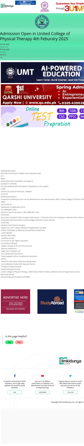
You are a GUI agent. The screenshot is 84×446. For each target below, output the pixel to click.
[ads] (15, 301)
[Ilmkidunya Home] (7, 6)
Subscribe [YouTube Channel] (42, 392)
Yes (9, 342)
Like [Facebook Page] (14, 392)
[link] (25, 3)
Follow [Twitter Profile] (70, 392)
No (19, 342)
